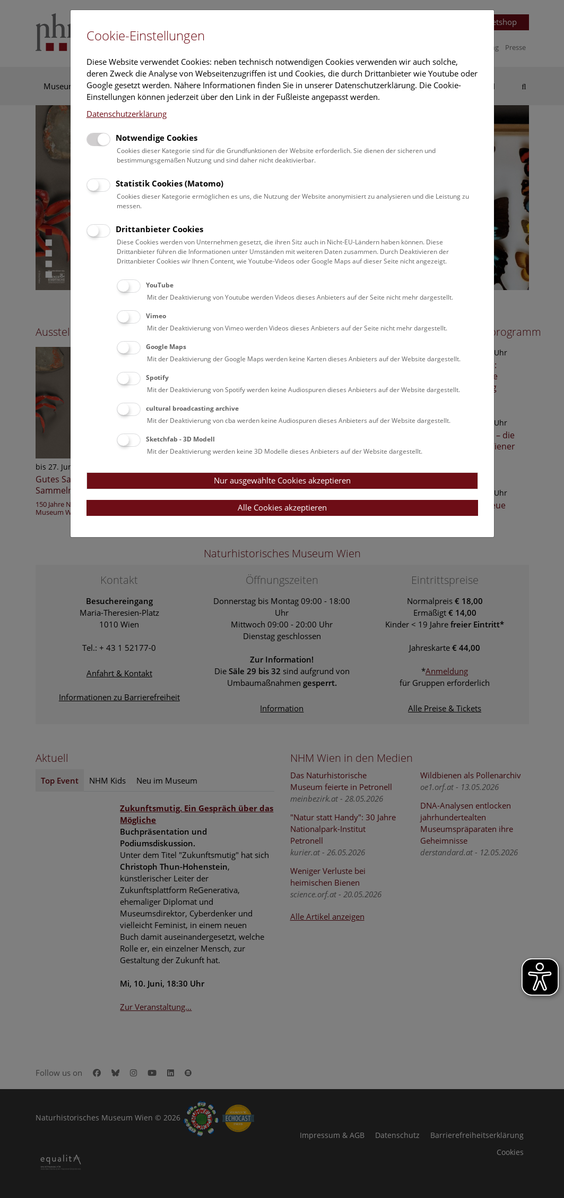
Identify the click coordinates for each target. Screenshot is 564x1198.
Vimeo (156, 315)
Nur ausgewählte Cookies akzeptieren (282, 480)
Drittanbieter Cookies (159, 229)
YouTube (159, 285)
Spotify (157, 377)
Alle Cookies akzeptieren (282, 507)
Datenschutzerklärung (126, 113)
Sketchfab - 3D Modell (180, 439)
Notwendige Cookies (156, 137)
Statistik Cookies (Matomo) (169, 183)
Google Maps (166, 346)
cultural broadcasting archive (192, 408)
